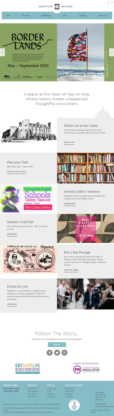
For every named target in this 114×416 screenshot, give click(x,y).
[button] (8, 52)
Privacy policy (23, 404)
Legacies (68, 396)
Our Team (32, 394)
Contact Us (51, 396)
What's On (69, 142)
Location (50, 394)
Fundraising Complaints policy (50, 404)
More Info (12, 234)
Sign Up (57, 344)
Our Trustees (33, 391)
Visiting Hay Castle (16, 172)
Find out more (71, 270)
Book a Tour (52, 388)
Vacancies (32, 396)
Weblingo (99, 410)
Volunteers (69, 391)
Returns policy (34, 404)
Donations (69, 388)
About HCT (32, 388)
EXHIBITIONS (69, 204)
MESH (94, 412)
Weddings (12, 304)
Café (49, 391)
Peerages (69, 394)
